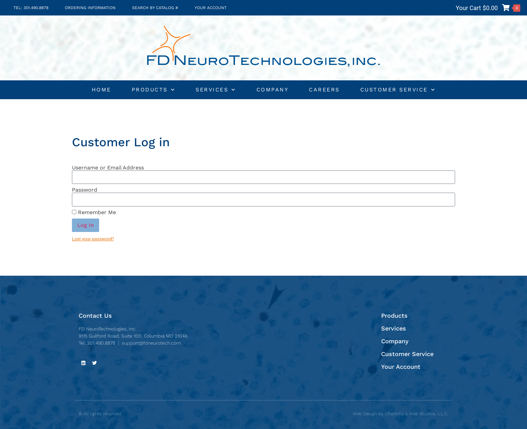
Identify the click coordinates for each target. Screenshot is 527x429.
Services (216, 89)
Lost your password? (93, 238)
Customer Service (398, 89)
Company (272, 89)
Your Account (211, 7)
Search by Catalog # (155, 7)
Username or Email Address (108, 167)
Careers (324, 89)
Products (153, 89)
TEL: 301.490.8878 (30, 7)
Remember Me (94, 212)
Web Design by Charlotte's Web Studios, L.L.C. (400, 413)
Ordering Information (90, 7)
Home (101, 89)
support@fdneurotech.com (151, 343)
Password (84, 190)
